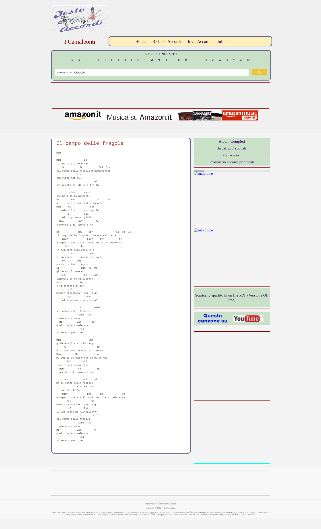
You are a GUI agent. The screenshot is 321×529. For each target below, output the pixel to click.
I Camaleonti (79, 41)
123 (249, 60)
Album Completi (232, 141)
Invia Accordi (199, 41)
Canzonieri (232, 155)
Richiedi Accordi (166, 41)
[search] (151, 73)
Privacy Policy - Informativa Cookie (160, 504)
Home (140, 41)
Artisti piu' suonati (231, 148)
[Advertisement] (190, 15)
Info (221, 41)
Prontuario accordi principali (232, 162)
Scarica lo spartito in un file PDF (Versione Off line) (232, 297)
